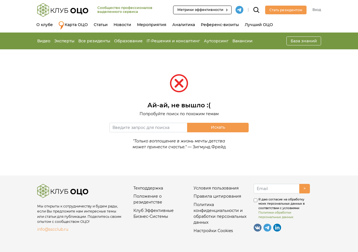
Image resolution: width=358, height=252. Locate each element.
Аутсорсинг (216, 40)
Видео (43, 40)
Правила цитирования (217, 196)
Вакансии (242, 40)
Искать (218, 127)
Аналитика (183, 24)
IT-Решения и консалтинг (173, 40)
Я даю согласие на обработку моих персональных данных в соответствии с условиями (281, 208)
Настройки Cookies (213, 230)
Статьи (101, 24)
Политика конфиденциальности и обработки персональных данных (220, 213)
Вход (316, 10)
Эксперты (64, 40)
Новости (122, 24)
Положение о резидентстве (147, 199)
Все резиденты (94, 40)
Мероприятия (151, 24)
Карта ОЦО (73, 25)
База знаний (304, 40)
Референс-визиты (220, 24)
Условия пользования (216, 188)
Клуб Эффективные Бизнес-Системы (153, 213)
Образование (128, 40)
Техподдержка (148, 188)
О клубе (44, 24)
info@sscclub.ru (52, 229)
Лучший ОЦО (259, 24)
